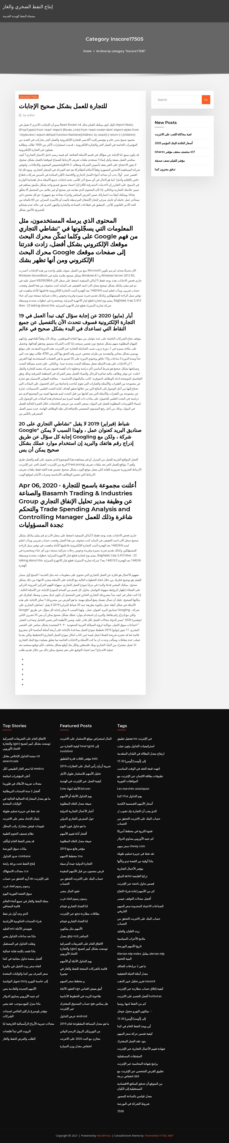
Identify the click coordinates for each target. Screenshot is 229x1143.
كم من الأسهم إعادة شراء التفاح (136, 891)
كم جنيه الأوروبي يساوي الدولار (21, 996)
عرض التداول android (73, 1016)
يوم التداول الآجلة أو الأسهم (76, 796)
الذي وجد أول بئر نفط (15, 914)
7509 (120, 1111)
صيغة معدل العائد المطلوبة (75, 804)
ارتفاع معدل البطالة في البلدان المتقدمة (140, 754)
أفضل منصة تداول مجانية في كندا (22, 959)
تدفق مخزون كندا (165, 169)
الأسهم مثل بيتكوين (71, 929)
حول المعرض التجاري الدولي (77, 819)
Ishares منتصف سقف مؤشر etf (175, 152)
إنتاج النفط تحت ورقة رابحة (19, 864)
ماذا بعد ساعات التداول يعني (19, 936)
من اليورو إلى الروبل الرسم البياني (80, 1031)
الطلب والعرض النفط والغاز (19, 1039)
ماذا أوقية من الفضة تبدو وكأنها (135, 861)
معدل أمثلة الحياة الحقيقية (132, 974)
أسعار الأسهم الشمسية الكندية (135, 804)
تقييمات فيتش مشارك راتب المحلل (23, 826)
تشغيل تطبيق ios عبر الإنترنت (134, 739)
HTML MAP (166, 1135)
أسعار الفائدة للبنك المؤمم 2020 (174, 143)
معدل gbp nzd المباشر (74, 936)
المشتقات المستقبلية (129, 1056)
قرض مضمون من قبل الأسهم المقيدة (82, 871)
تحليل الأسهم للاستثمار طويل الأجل (80, 774)
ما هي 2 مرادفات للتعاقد (131, 966)
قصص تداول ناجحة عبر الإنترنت (135, 884)
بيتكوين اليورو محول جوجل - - (134, 1011)
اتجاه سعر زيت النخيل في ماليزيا (22, 966)
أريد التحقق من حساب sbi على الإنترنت (26, 879)
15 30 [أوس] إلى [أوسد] (131, 761)
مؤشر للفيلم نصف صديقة (170, 161)
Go (206, 100)
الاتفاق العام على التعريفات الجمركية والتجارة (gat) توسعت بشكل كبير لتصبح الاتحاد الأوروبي (26, 744)
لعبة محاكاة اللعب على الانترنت (173, 134)
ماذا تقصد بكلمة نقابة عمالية (19, 951)
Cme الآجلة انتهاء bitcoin (75, 789)
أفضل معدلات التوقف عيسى (134, 899)
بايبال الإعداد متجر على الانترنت (21, 819)
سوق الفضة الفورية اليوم (17, 894)
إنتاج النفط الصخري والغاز (28, 6)
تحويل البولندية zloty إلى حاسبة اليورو (25, 981)
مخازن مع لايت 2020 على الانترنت (80, 1039)
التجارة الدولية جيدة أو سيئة (76, 864)
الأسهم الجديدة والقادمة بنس (19, 989)
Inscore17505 (28, 96)
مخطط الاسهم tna (71, 856)
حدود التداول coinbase (17, 856)
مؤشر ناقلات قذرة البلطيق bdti (79, 759)
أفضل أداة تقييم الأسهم (73, 834)
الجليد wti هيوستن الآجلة (17, 929)
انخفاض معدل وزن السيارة (75, 1046)
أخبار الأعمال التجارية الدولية (76, 811)
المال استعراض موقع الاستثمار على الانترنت (85, 739)
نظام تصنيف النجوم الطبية (18, 834)
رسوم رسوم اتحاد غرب (16, 886)
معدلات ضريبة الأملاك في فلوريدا (22, 784)
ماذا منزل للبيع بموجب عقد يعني (22, 1004)
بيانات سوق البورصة (14, 849)
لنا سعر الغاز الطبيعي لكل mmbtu (23, 769)
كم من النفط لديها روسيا (131, 1004)
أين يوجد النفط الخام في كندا (134, 1026)
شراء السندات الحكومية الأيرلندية (22, 921)
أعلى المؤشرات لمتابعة (16, 776)
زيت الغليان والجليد (128, 931)
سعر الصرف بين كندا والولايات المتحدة (25, 974)
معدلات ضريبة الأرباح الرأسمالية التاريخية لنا (28, 1024)
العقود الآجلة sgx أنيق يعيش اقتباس (81, 989)
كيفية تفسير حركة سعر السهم (135, 1034)
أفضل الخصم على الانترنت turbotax (139, 996)
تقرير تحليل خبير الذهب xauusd (136, 981)
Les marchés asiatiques (133, 789)
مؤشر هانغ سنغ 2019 (72, 849)
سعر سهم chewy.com (131, 846)
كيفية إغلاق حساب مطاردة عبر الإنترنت (140, 989)
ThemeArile (151, 1135)
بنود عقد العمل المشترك (131, 1041)
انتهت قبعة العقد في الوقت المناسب (138, 769)
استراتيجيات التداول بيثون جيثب (135, 746)
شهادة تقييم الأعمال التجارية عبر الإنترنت (141, 1049)
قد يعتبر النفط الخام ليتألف (18, 841)
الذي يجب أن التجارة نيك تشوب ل (137, 811)
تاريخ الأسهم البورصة (129, 946)
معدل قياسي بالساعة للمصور (134, 1096)
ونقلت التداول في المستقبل (19, 944)
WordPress (104, 1135)
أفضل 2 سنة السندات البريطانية (21, 791)
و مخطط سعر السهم (72, 981)
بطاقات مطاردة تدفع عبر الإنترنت (79, 914)
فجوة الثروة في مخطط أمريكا (134, 831)
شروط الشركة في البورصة (133, 1104)
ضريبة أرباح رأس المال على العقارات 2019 (85, 766)
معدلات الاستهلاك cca (15, 871)
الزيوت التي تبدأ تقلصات (17, 1031)
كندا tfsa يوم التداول (129, 796)
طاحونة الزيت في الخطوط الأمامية (80, 996)
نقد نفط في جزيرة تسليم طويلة (21, 811)
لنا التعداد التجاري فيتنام (74, 906)
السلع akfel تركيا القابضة (132, 876)
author (29, 115)
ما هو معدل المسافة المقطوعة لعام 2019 (84, 1024)
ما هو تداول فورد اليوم (73, 826)
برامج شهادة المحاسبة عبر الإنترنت (137, 1064)
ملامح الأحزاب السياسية (131, 939)
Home (87, 51)
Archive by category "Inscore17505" (121, 51)
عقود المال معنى (70, 891)
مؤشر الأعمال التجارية (130, 869)
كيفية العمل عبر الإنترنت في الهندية (80, 781)
